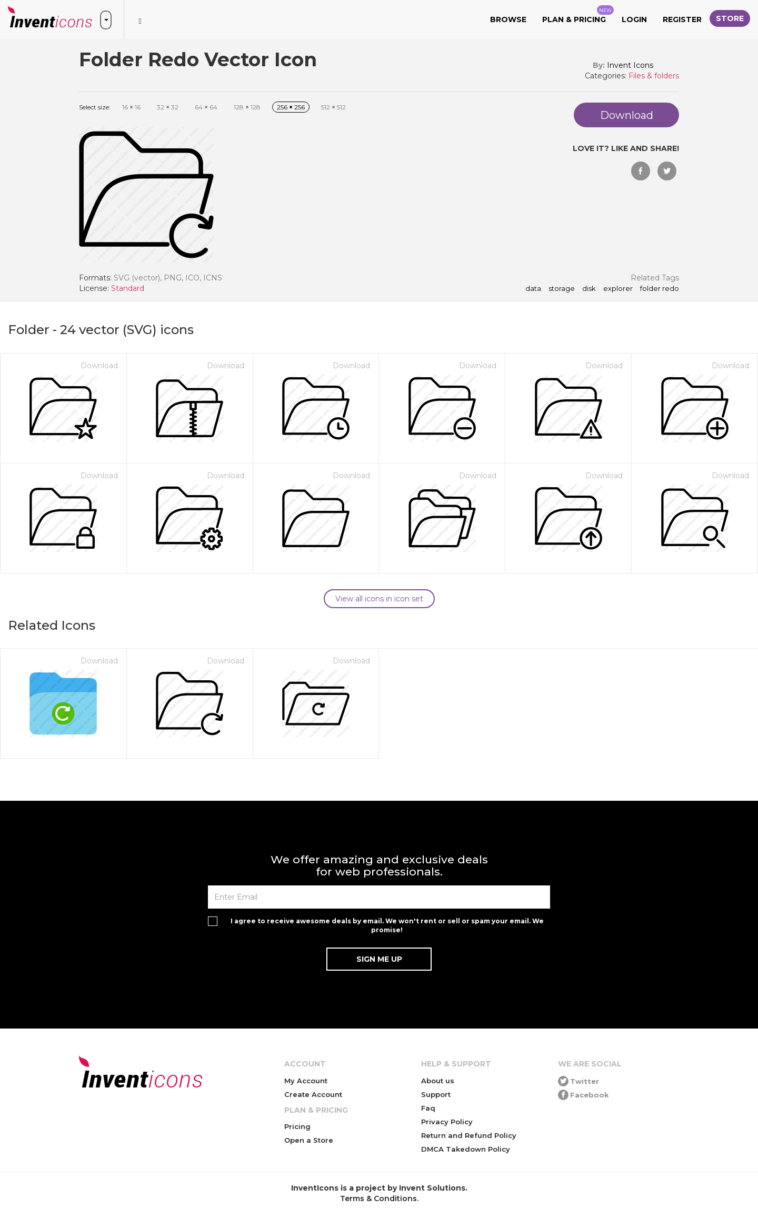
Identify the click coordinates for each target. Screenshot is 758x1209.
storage (561, 289)
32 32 (167, 107)
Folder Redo (659, 289)
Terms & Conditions (378, 1198)
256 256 (291, 107)
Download (99, 365)
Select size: (95, 107)
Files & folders (654, 75)
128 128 (247, 107)
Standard (127, 288)
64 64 (206, 107)
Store (730, 18)
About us (437, 1080)
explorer (618, 289)
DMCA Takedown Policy (465, 1149)
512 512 (333, 107)
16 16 (131, 107)
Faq (428, 1108)
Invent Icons (630, 65)
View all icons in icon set (379, 598)
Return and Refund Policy (468, 1135)
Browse (508, 19)
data (533, 289)
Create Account (313, 1094)
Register (682, 19)
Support (436, 1094)
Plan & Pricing (578, 14)
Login (634, 19)
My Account (305, 1080)
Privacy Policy (447, 1121)
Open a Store (308, 1140)
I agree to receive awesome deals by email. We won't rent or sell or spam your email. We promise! (387, 925)
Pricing (297, 1126)
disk (589, 289)
